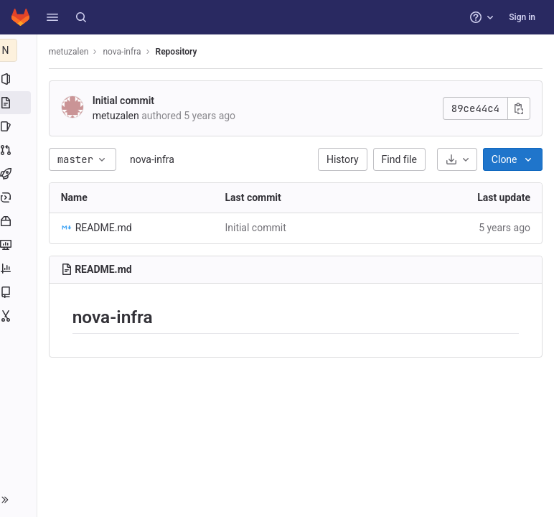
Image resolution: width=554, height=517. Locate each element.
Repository (179, 52)
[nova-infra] (20, 50)
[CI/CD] (20, 173)
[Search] (81, 17)
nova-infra (155, 159)
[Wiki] (20, 292)
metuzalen (72, 52)
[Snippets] (20, 315)
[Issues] (20, 126)
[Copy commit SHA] (518, 108)
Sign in (522, 17)
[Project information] (20, 78)
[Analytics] (20, 268)
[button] (52, 17)
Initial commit (126, 100)
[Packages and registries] (20, 221)
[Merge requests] (20, 150)
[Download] (457, 159)
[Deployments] (20, 197)
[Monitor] (20, 244)
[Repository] (20, 102)
